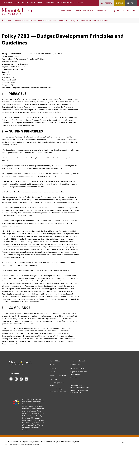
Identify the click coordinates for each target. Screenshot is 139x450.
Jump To (130, 3)
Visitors (80, 3)
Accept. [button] (123, 442)
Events (52, 372)
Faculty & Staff (52, 3)
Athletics (53, 364)
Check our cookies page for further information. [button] (22, 445)
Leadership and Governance (25, 21)
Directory (108, 3)
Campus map (75, 364)
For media (53, 379)
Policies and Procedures (47, 21)
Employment (54, 368)
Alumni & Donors (68, 3)
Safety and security (77, 368)
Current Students (20, 3)
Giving (120, 3)
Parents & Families (37, 3)
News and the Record (58, 375)
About (126, 11)
